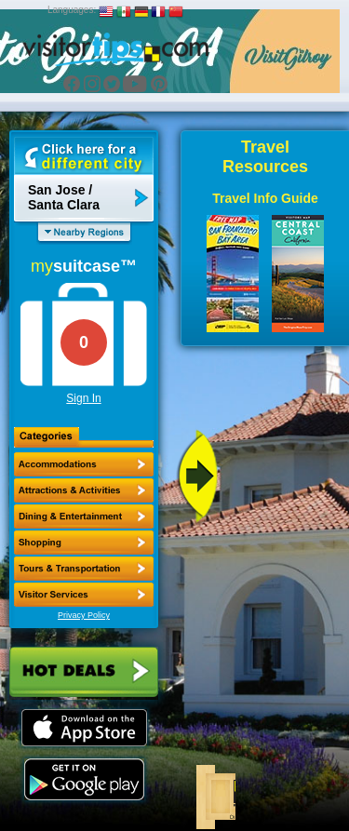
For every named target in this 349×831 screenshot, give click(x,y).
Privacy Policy (84, 615)
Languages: (71, 10)
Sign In (83, 398)
